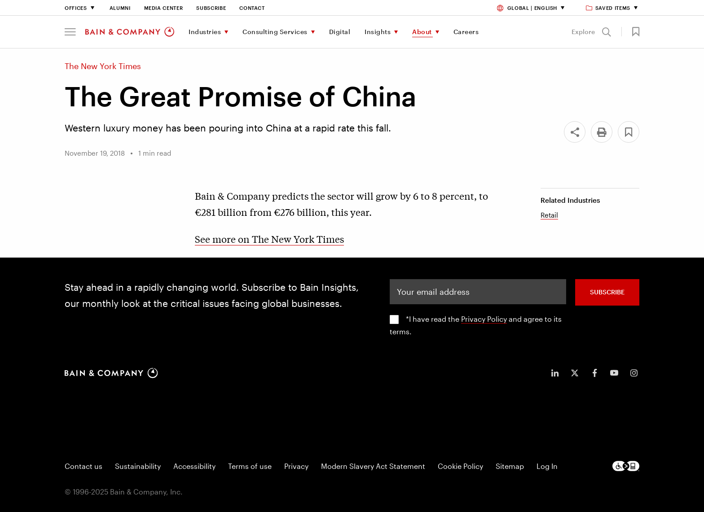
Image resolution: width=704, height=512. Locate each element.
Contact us (83, 466)
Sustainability (138, 466)
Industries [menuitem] (205, 31)
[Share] (574, 132)
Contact (252, 8)
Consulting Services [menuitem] (275, 31)
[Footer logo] (625, 466)
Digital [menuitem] (340, 31)
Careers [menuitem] (466, 31)
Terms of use (250, 466)
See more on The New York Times (269, 238)
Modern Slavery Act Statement (373, 466)
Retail (549, 215)
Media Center (163, 8)
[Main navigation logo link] (129, 32)
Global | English (527, 8)
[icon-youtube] (614, 373)
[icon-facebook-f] (594, 373)
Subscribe (211, 8)
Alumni (120, 8)
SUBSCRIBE (607, 292)
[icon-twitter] (574, 373)
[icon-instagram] (634, 373)
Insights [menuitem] (378, 31)
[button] (70, 32)
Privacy (296, 466)
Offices (76, 8)
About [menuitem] (422, 31)
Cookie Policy (460, 466)
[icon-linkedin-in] (555, 373)
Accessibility (194, 466)
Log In (547, 466)
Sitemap (510, 466)
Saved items (608, 8)
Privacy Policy (484, 319)
